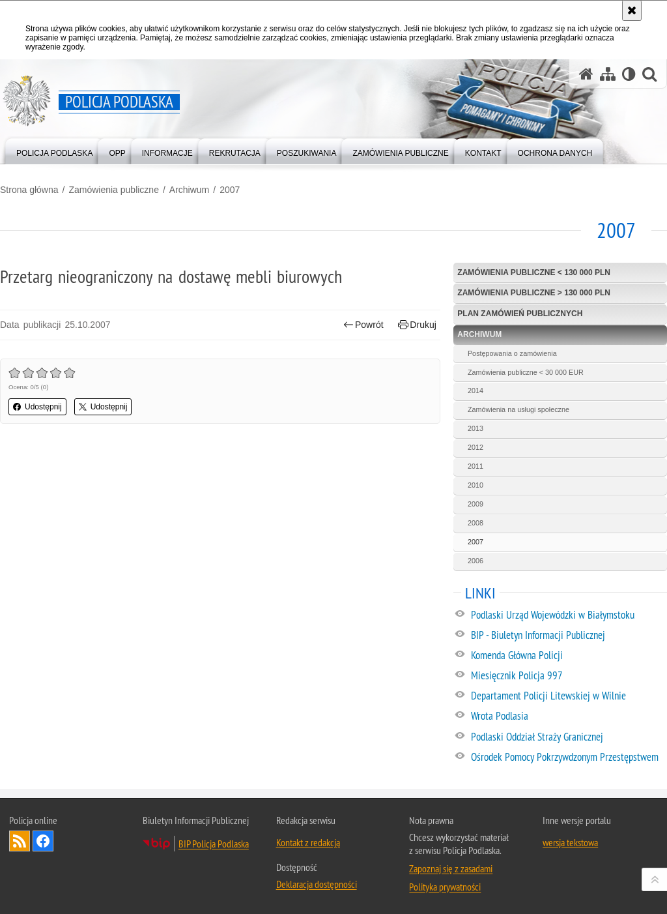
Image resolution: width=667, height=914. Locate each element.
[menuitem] (54, 150)
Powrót (363, 325)
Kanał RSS (19, 841)
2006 (475, 561)
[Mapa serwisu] (608, 74)
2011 (475, 466)
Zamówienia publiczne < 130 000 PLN (533, 272)
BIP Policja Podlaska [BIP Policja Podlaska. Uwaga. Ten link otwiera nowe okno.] (213, 843)
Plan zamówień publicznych (519, 313)
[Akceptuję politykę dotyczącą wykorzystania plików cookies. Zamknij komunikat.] (632, 10)
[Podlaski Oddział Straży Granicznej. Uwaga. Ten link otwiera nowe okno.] (568, 737)
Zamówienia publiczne (113, 189)
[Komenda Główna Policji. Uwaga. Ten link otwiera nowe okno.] (568, 655)
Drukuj (417, 325)
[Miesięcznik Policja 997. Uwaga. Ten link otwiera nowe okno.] (568, 676)
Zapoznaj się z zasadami (450, 868)
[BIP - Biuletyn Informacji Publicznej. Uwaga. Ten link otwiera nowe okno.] (568, 635)
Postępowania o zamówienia (512, 353)
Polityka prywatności (445, 886)
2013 (475, 428)
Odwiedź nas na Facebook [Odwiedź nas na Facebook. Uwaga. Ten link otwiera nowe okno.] (43, 841)
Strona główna (29, 189)
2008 (475, 523)
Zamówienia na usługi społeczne (518, 409)
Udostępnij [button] (37, 406)
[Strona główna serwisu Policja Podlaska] (586, 74)
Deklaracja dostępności (316, 884)
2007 (230, 189)
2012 (475, 447)
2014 (475, 390)
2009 (475, 504)
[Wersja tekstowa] (629, 74)
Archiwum (189, 189)
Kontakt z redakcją (308, 842)
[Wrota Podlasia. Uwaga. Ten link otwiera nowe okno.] (568, 716)
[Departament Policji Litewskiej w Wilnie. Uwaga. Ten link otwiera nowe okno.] (568, 696)
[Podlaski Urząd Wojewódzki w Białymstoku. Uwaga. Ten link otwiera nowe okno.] (568, 615)
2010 (475, 485)
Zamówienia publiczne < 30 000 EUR (526, 372)
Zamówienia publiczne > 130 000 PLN (533, 292)
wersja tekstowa (570, 842)
